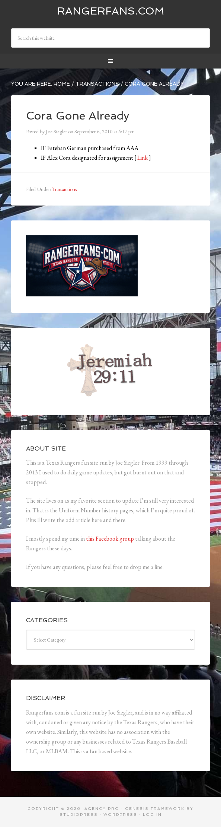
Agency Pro (101, 809)
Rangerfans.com (110, 11)
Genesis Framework (155, 809)
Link (142, 158)
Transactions (64, 189)
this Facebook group (110, 539)
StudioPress (79, 814)
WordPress (120, 814)
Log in (152, 814)
